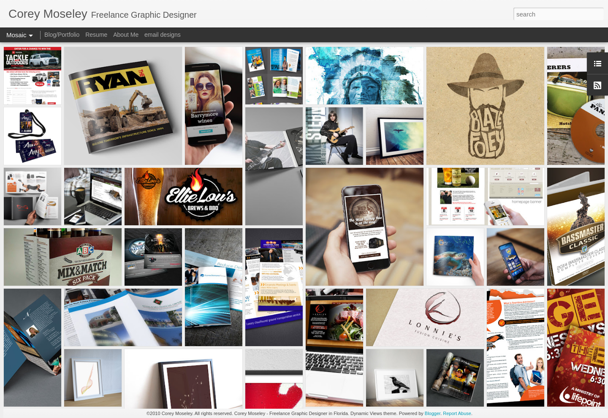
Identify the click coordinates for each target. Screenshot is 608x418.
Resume (96, 34)
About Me (125, 34)
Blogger (432, 413)
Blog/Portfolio (61, 34)
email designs (162, 34)
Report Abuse (457, 413)
